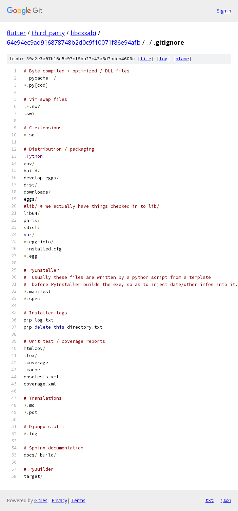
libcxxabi (83, 33)
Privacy (59, 500)
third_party (48, 33)
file (145, 59)
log (163, 59)
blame (182, 59)
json (225, 500)
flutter (16, 33)
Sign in (224, 10)
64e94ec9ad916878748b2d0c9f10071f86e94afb (74, 42)
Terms (78, 500)
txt (209, 500)
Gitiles (40, 500)
